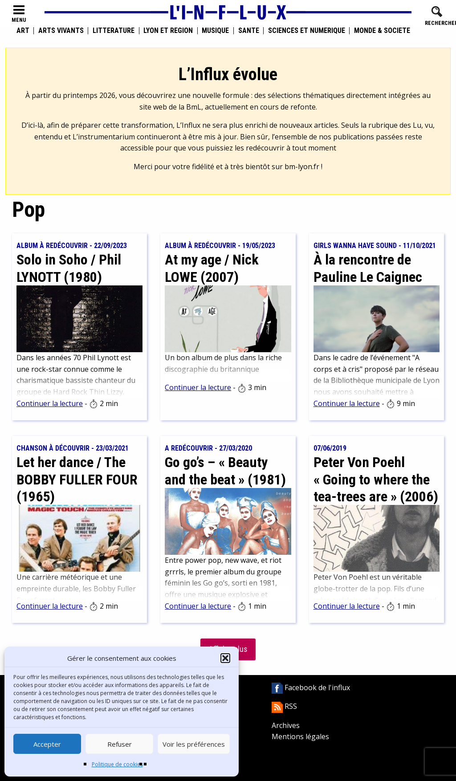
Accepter (47, 744)
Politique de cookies (117, 764)
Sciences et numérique (306, 30)
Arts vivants (61, 30)
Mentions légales (300, 736)
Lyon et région (168, 30)
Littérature (113, 30)
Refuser (119, 744)
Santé (248, 30)
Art (22, 30)
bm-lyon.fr (302, 166)
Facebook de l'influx (311, 687)
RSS (284, 706)
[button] (225, 658)
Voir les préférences (194, 744)
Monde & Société (382, 30)
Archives (286, 725)
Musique (215, 30)
